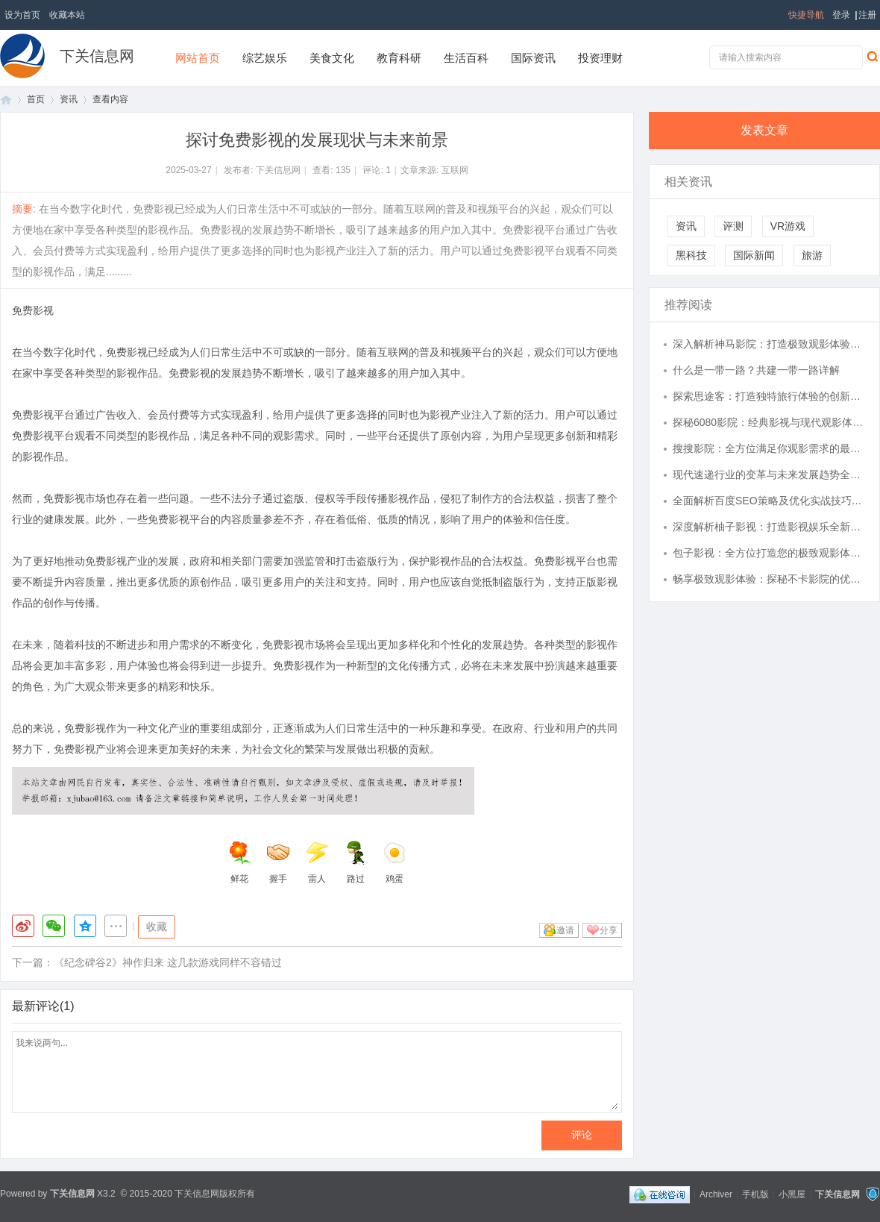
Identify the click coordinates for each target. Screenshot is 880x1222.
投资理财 (600, 57)
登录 (841, 15)
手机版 (755, 1193)
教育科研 (399, 57)
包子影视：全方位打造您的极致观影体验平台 (769, 553)
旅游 (812, 255)
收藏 (156, 927)
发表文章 (764, 130)
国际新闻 (754, 255)
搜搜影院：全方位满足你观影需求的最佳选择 (769, 448)
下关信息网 (97, 56)
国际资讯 (533, 57)
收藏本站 (67, 15)
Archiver (716, 1193)
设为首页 (22, 15)
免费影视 (33, 310)
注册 (867, 15)
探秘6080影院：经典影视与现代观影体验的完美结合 (769, 422)
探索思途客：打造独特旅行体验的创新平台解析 (769, 396)
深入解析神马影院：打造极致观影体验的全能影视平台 (769, 344)
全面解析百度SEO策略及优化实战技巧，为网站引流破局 (769, 501)
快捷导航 (806, 15)
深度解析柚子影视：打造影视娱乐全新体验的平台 (769, 527)
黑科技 (691, 255)
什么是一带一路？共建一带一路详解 (756, 370)
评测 (733, 226)
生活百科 (466, 57)
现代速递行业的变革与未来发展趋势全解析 (769, 474)
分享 (608, 930)
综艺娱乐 (264, 57)
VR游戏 (787, 226)
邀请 (565, 930)
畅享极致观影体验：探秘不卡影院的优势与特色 (769, 579)
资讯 (69, 99)
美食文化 (331, 57)
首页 (6, 99)
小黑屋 (792, 1193)
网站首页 (197, 57)
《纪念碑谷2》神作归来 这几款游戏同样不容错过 (168, 962)
